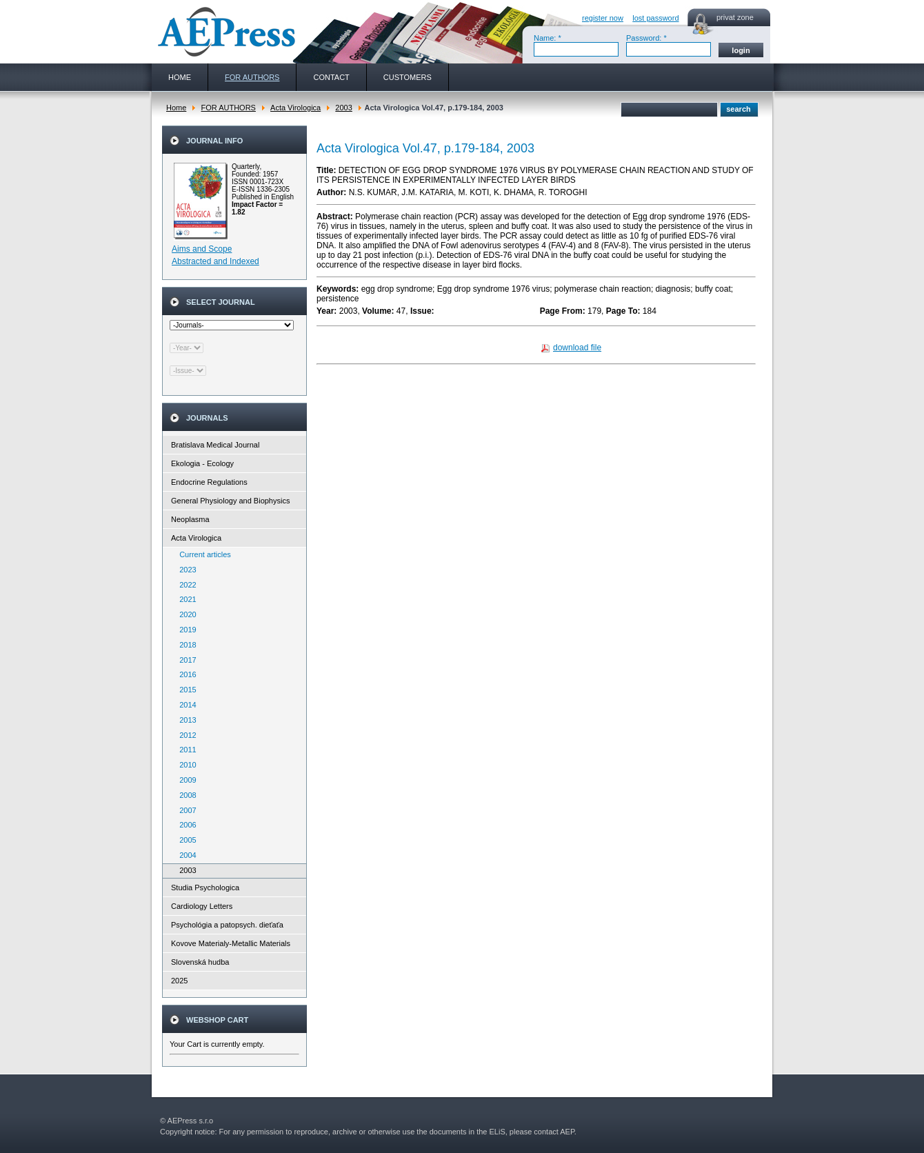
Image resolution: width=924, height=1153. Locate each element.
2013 (185, 720)
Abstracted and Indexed (215, 261)
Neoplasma (190, 519)
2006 (185, 825)
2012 (185, 735)
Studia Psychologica (205, 887)
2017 (185, 660)
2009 (185, 780)
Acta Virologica (295, 107)
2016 (185, 674)
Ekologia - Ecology (202, 463)
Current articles (202, 554)
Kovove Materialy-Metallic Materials (230, 943)
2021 (185, 599)
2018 (185, 645)
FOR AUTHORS (228, 107)
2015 (185, 689)
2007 (185, 810)
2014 (185, 705)
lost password (655, 18)
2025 (179, 980)
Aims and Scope (202, 249)
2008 (185, 795)
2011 (185, 749)
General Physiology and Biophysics (230, 501)
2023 (185, 569)
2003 (343, 107)
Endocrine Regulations (209, 482)
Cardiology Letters (201, 906)
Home (176, 107)
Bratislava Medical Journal (215, 445)
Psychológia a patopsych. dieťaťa (227, 925)
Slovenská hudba (200, 962)
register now (602, 18)
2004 (185, 855)
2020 (185, 614)
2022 (185, 585)
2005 (185, 840)
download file (577, 347)
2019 (185, 629)
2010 (185, 765)
